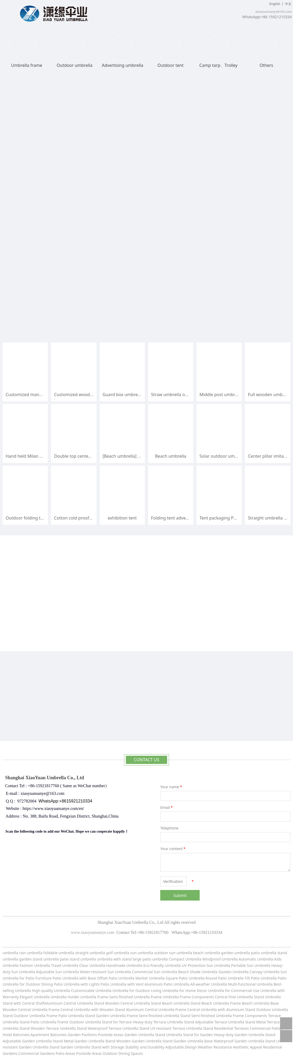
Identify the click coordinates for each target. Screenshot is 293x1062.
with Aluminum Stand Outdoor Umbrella (253, 1009)
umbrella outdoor (153, 952)
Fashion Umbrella (35, 965)
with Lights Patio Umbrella (103, 984)
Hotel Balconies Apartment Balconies (35, 1034)
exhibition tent (122, 518)
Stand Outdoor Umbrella (24, 1015)
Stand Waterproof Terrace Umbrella (107, 1028)
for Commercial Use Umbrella (250, 990)
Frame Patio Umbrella (65, 1015)
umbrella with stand (114, 959)
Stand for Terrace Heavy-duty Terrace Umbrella (142, 1021)
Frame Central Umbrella (69, 1009)
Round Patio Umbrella (225, 978)
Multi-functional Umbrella (250, 984)
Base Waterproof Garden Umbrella (234, 1041)
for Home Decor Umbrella (201, 990)
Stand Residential (218, 1028)
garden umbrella (235, 952)
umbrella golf (101, 952)
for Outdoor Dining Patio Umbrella (50, 984)
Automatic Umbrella (256, 959)
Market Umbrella (150, 978)
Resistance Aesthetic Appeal (238, 1047)
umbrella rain (14, 952)
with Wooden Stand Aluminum (118, 1009)
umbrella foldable (42, 952)
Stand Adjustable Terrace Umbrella (214, 1021)
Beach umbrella (170, 456)
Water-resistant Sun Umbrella (105, 971)
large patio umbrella (150, 959)
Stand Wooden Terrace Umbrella (48, 1028)
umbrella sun (125, 952)
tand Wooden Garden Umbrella (135, 1041)
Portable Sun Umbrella (250, 965)
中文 (288, 4)
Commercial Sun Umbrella (154, 971)
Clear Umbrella (92, 965)
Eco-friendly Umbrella (162, 965)
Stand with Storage (107, 1047)
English (274, 4)
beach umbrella (207, 952)
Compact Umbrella (185, 959)
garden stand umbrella (39, 959)
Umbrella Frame (148, 996)
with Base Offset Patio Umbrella (107, 978)
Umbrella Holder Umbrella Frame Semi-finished (92, 996)
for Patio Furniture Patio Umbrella (49, 978)
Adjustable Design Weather (188, 1047)
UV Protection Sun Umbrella (206, 965)
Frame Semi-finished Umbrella (153, 1015)
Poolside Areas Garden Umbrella (126, 1034)
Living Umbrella (164, 990)
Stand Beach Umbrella (170, 1003)
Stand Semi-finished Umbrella (206, 1015)
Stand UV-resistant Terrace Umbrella (170, 1028)
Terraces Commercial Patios (258, 1028)
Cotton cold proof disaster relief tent (90, 518)
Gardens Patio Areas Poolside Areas (71, 1053)
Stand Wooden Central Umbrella (122, 1003)
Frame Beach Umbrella (250, 1003)
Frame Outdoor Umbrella (79, 1021)
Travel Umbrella (64, 965)
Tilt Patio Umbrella (261, 978)
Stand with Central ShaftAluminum (33, 1003)
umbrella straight (73, 952)
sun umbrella (180, 952)
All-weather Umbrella (208, 984)
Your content (173, 848)
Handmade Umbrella (124, 965)
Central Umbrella (79, 1003)
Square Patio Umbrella (185, 978)
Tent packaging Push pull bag (228, 518)
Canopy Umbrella (264, 971)
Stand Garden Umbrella (105, 1015)
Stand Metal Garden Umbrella (78, 1041)
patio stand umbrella (78, 959)
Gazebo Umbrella (233, 971)
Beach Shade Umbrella (198, 971)
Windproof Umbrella (220, 959)
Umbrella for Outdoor (131, 990)
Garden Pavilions (82, 1034)
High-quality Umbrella (50, 990)
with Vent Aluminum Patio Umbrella (158, 984)
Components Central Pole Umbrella (222, 996)
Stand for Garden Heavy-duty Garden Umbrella (223, 1034)
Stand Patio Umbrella (38, 1021)
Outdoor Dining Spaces (123, 1053)
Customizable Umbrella (91, 990)
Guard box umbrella (123, 394)
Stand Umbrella (267, 996)
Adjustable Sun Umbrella (58, 971)
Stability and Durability (144, 1047)
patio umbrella (263, 952)
